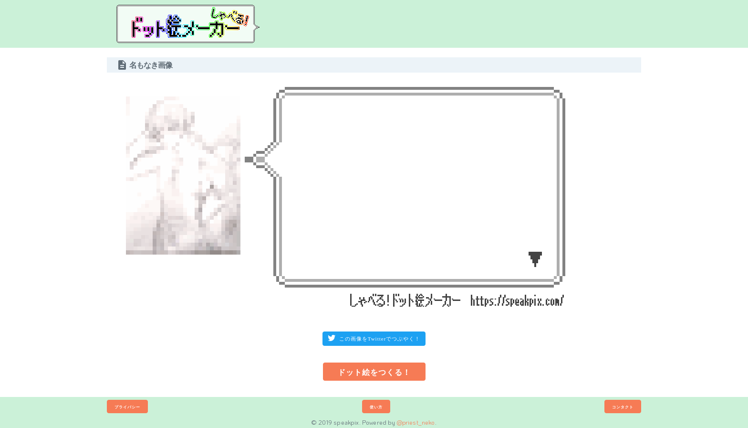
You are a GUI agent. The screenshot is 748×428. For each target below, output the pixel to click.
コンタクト (623, 407)
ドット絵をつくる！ (374, 372)
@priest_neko (416, 422)
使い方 (376, 407)
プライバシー (127, 407)
